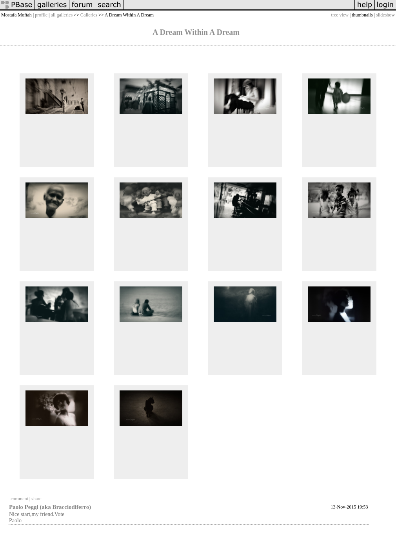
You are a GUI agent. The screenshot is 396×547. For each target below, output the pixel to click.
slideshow (385, 15)
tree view (340, 15)
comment (19, 498)
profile (41, 15)
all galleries (62, 15)
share (36, 498)
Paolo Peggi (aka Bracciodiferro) (50, 507)
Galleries (88, 15)
